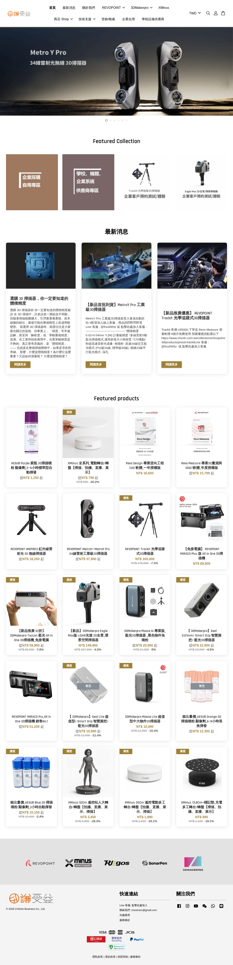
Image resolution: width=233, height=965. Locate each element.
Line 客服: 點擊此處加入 (133, 905)
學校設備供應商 (153, 19)
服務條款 (125, 920)
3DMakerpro (141, 7)
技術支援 (87, 19)
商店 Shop (63, 19)
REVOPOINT (113, 7)
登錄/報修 (108, 19)
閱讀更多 (20, 364)
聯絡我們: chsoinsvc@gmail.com (138, 910)
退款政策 (110, 956)
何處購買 (125, 915)
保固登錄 (123, 956)
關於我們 (88, 7)
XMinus (163, 7)
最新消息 (69, 7)
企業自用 (128, 19)
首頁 (52, 7)
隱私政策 (97, 956)
